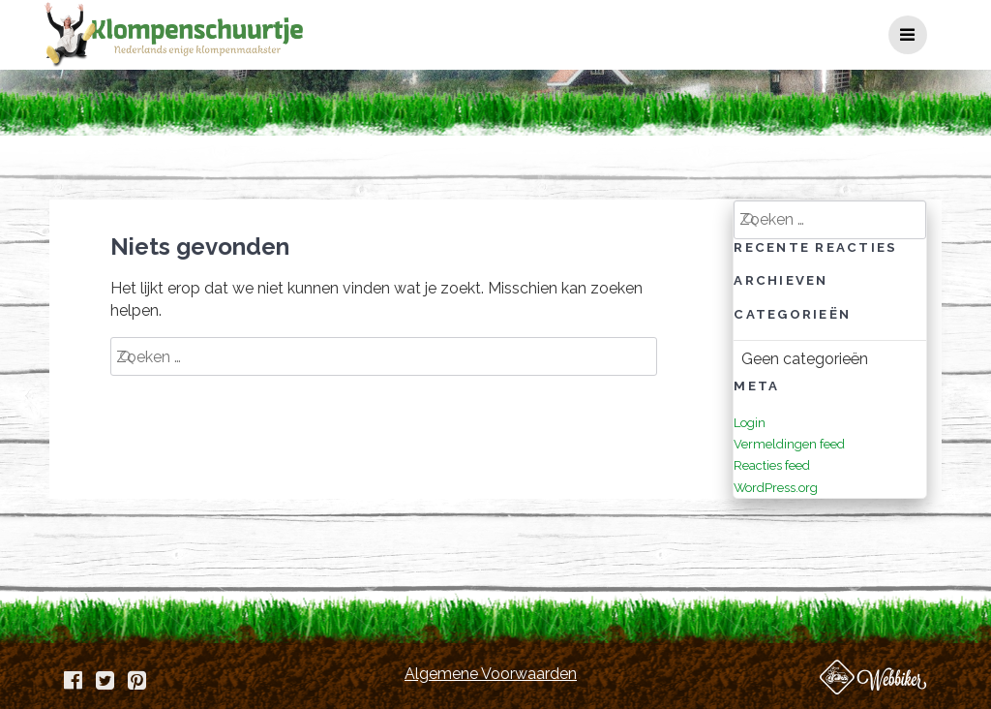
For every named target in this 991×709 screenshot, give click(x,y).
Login (750, 423)
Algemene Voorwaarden (491, 673)
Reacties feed (772, 465)
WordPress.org (776, 487)
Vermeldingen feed (789, 444)
